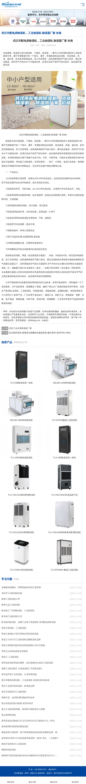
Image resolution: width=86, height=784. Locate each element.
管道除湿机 (38, 291)
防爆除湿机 (63, 291)
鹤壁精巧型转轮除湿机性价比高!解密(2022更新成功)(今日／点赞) (30, 755)
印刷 (43, 299)
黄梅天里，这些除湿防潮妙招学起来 (18, 697)
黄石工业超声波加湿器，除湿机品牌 (18, 686)
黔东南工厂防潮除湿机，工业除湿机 (18, 610)
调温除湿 (49, 291)
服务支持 (54, 780)
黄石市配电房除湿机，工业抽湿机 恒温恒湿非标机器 (25, 680)
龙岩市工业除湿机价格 (11, 593)
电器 (12, 299)
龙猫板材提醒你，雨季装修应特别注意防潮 (21, 587)
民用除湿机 (58, 141)
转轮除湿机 (75, 291)
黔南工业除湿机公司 (10, 599)
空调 (8, 145)
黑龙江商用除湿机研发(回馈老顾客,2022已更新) (23, 645)
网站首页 (11, 780)
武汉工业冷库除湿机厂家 (20, 328)
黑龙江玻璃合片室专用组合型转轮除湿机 (20, 634)
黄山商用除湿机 (8, 715)
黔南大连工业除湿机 (10, 605)
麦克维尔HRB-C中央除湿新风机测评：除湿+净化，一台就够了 (30, 738)
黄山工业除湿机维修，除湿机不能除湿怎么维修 (23, 709)
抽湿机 (21, 141)
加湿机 (15, 291)
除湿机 (9, 141)
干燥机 (29, 141)
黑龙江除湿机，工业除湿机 (13, 628)
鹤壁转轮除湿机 (8, 749)
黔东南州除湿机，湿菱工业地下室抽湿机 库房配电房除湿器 (28, 622)
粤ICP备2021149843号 (63, 773)
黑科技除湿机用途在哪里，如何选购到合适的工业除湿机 (27, 663)
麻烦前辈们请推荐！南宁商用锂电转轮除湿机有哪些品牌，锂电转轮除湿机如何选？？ (30, 732)
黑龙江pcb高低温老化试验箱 (14, 651)
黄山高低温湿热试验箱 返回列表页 (17, 703)
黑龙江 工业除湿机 (10, 657)
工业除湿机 (70, 141)
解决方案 (32, 780)
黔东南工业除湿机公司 (11, 616)
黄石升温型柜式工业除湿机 (13, 691)
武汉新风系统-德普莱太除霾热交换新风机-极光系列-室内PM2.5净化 (40, 332)
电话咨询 (75, 780)
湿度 (65, 153)
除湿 (37, 141)
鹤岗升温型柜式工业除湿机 (13, 744)
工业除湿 (26, 162)
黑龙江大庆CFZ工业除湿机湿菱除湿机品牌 (21, 639)
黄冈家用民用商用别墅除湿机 (14, 726)
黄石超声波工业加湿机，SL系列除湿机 (19, 674)
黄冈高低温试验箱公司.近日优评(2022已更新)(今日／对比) (28, 720)
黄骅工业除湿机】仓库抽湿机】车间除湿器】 (22, 668)
